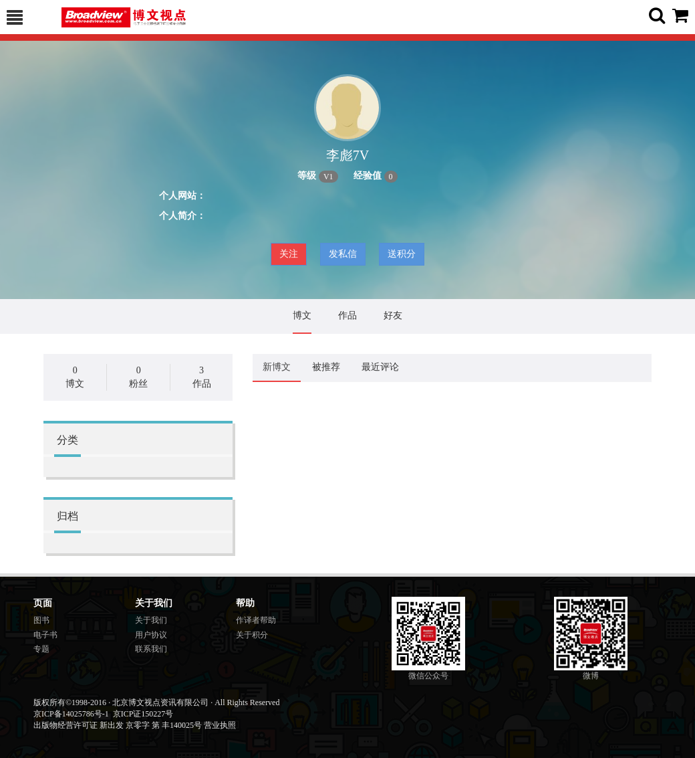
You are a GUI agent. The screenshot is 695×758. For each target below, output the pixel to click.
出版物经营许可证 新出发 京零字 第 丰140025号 (117, 725)
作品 (347, 315)
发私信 (343, 254)
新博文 (277, 367)
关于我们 (151, 620)
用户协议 (151, 635)
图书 (41, 620)
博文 (302, 315)
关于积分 (252, 635)
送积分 (402, 254)
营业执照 (220, 725)
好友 (393, 315)
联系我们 (151, 649)
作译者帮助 (256, 620)
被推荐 (326, 367)
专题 (41, 649)
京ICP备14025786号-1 (71, 714)
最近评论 (380, 367)
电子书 (45, 635)
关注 (288, 254)
